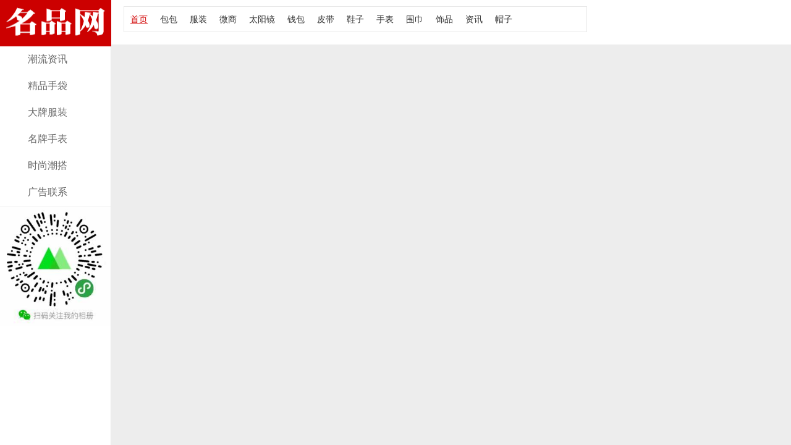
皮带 (325, 19)
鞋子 (355, 19)
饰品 (444, 19)
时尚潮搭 (47, 165)
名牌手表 (47, 139)
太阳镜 (262, 19)
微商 (228, 19)
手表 (385, 19)
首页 (139, 19)
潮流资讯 (47, 59)
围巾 (414, 19)
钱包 (296, 19)
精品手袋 (47, 85)
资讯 (474, 19)
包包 (168, 19)
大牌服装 (47, 112)
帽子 (503, 19)
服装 (198, 19)
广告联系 (47, 192)
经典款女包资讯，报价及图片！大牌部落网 (55, 38)
